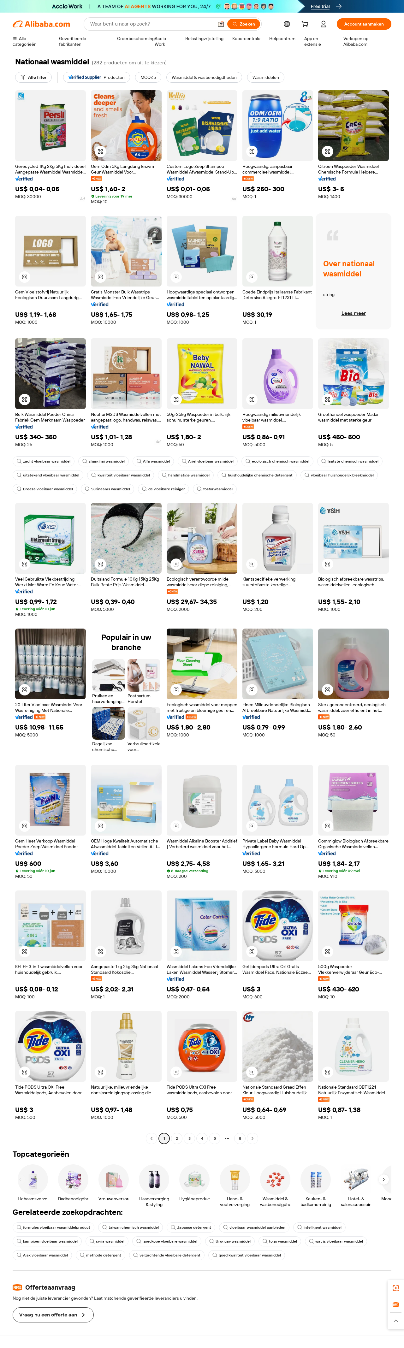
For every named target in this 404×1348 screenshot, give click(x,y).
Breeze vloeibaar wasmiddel (45, 489)
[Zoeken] (243, 24)
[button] (221, 24)
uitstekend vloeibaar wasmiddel (48, 475)
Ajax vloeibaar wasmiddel (42, 1255)
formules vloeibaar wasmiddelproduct (53, 1227)
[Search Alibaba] (151, 24)
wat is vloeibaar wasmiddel (336, 1241)
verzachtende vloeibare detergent (166, 1255)
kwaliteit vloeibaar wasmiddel (120, 475)
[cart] (306, 24)
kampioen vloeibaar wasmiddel (47, 1241)
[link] (396, 1288)
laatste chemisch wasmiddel (349, 461)
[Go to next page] (252, 1138)
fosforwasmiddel (215, 489)
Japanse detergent (191, 1227)
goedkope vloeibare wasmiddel (166, 1241)
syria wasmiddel (107, 1241)
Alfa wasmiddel (153, 461)
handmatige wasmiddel (186, 475)
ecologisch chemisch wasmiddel (277, 461)
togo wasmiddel (280, 1241)
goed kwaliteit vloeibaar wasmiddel (246, 1255)
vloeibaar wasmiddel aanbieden (254, 1227)
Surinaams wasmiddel (107, 489)
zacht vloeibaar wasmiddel (43, 461)
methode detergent (100, 1255)
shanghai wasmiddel (103, 461)
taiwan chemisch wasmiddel (130, 1227)
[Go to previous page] (151, 1138)
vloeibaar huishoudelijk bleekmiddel (339, 475)
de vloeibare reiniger (163, 489)
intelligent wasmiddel (319, 1227)
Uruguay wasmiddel (230, 1241)
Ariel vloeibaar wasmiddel (208, 461)
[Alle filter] (33, 77)
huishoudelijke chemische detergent (257, 475)
